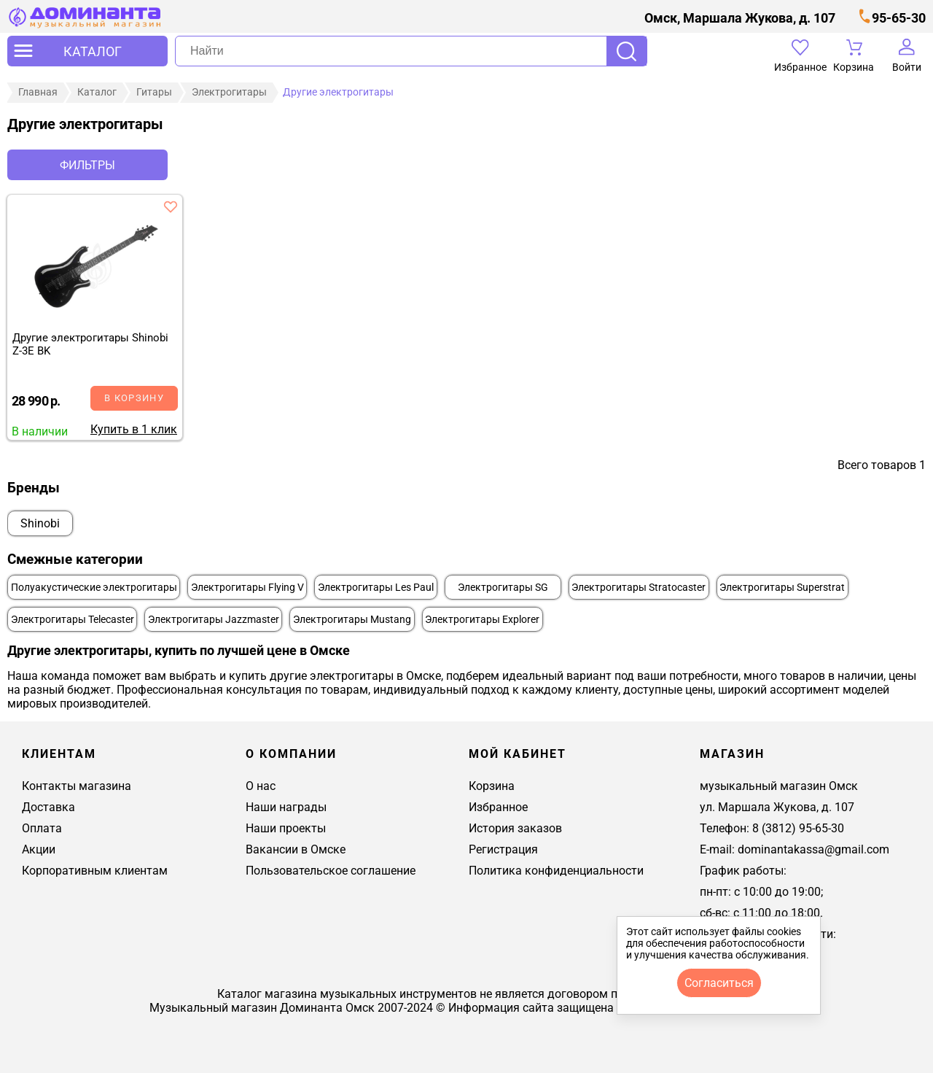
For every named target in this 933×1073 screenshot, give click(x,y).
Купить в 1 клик (133, 429)
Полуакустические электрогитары (94, 587)
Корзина (492, 786)
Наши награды (286, 807)
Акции (38, 849)
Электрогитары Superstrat (782, 587)
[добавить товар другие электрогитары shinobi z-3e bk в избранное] (171, 206)
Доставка (48, 807)
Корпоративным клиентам (95, 871)
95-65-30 (899, 18)
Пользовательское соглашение (330, 871)
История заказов (515, 828)
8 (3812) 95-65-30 (798, 828)
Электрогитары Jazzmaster (213, 619)
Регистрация (503, 849)
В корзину (134, 397)
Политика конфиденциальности (556, 871)
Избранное (498, 807)
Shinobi (40, 523)
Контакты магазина (76, 786)
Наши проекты (286, 828)
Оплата (42, 828)
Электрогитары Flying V (247, 587)
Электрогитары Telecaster (72, 619)
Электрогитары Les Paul (376, 587)
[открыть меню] (87, 51)
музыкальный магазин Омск (779, 786)
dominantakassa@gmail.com (813, 849)
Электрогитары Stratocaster (638, 587)
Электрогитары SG (503, 587)
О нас (261, 786)
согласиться (719, 983)
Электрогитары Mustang (352, 619)
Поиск (626, 51)
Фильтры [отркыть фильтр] (87, 165)
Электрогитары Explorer (482, 619)
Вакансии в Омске (296, 849)
